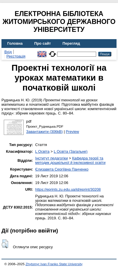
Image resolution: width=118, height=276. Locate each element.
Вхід (8, 52)
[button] (4, 243)
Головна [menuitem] (15, 43)
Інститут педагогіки (51, 158)
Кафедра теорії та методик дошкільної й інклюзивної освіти (70, 160)
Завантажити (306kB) (44, 131)
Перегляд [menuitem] (71, 43)
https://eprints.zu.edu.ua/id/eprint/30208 (68, 189)
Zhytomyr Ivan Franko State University (54, 264)
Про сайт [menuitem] (42, 43)
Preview (72, 131)
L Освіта (42, 151)
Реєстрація (15, 56)
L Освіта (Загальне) (70, 151)
